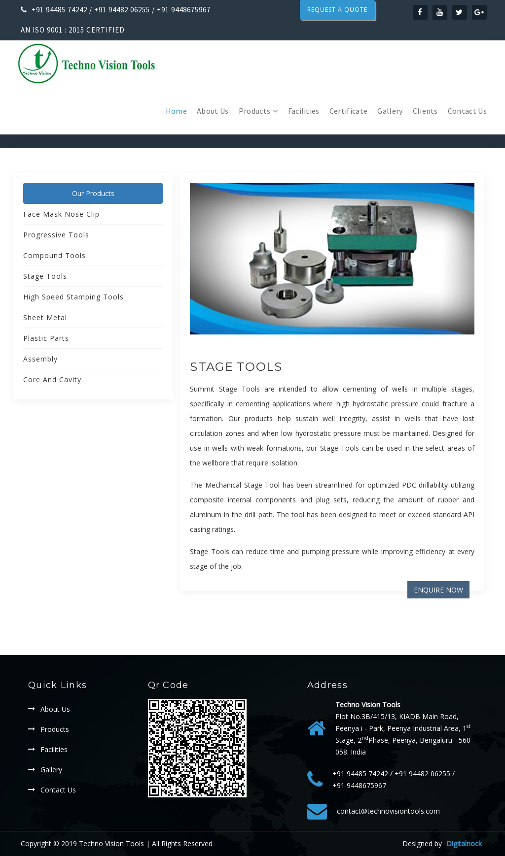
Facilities (304, 111)
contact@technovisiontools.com (388, 811)
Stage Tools (236, 367)
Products (255, 111)
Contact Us (467, 111)
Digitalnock (464, 843)
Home (176, 111)
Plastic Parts (46, 338)
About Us (213, 111)
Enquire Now (438, 589)
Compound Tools (54, 255)
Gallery (389, 111)
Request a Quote (337, 9)
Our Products (93, 193)
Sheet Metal (45, 317)
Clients (425, 111)
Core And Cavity (52, 379)
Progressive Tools (56, 234)
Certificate (348, 111)
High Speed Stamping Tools (73, 296)
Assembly (40, 358)
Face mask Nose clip (61, 214)
